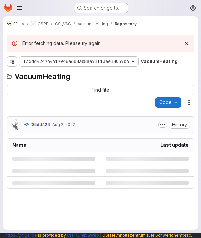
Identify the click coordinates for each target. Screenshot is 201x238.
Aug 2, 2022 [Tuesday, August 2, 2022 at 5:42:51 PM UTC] (63, 124)
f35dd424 (37, 124)
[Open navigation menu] (19, 8)
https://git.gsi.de (21, 235)
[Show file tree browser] (12, 61)
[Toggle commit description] (162, 125)
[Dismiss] (186, 43)
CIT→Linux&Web (83, 235)
